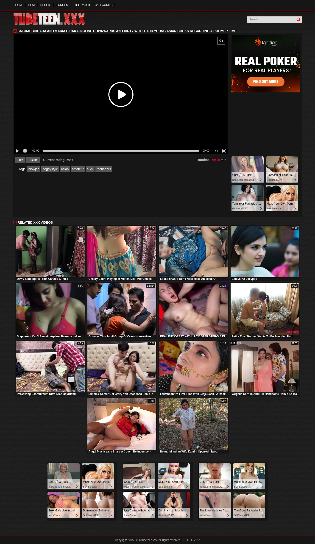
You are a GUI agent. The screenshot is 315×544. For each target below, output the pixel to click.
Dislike (32, 160)
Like (20, 160)
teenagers (104, 169)
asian (65, 169)
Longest (63, 5)
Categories (104, 5)
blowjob (33, 169)
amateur (78, 169)
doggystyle (50, 169)
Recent (46, 5)
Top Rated (82, 5)
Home (19, 5)
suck (90, 169)
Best (32, 5)
